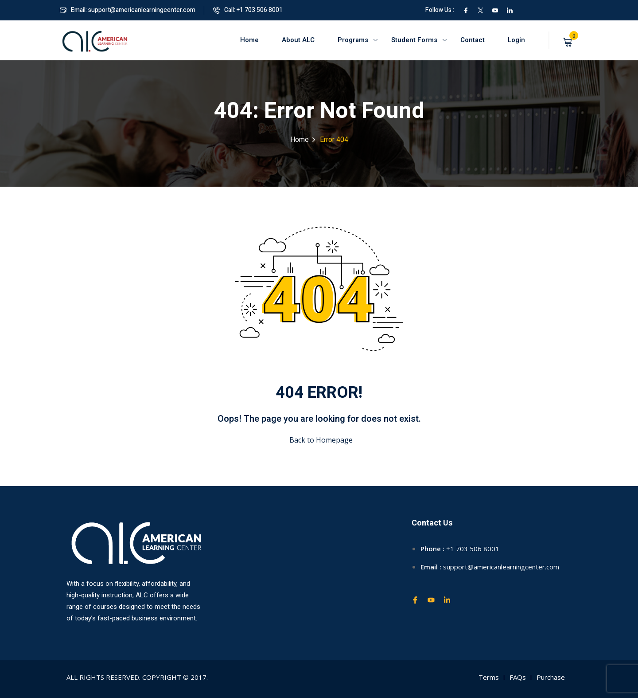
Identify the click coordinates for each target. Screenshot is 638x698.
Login (516, 40)
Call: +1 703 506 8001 (248, 10)
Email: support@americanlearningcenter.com (127, 10)
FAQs (518, 677)
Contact (472, 40)
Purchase (551, 677)
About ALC (298, 40)
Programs (353, 40)
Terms (488, 677)
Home (249, 40)
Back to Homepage (319, 440)
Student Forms (414, 40)
